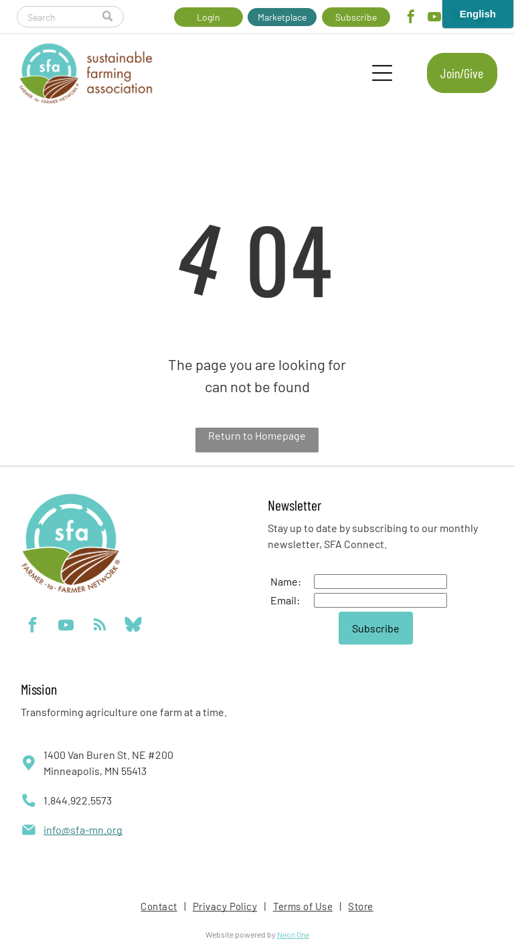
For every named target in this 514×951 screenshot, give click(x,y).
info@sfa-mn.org (83, 829)
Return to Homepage (257, 435)
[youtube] (434, 18)
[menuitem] (159, 906)
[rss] (99, 626)
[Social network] (133, 626)
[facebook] (411, 18)
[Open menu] (382, 73)
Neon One (293, 934)
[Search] (70, 16)
